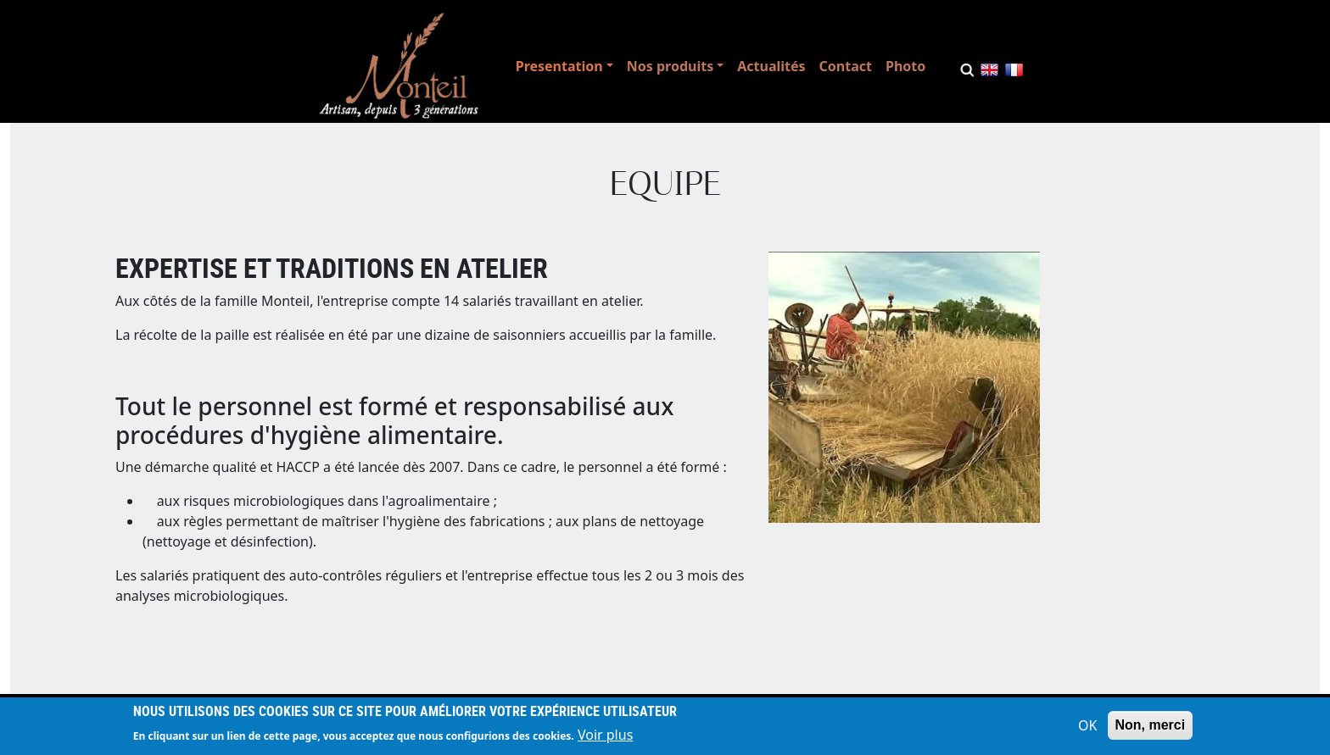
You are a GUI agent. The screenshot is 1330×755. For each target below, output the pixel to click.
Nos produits (670, 66)
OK (1087, 728)
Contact (845, 66)
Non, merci (1150, 728)
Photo (905, 66)
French (1014, 73)
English (989, 73)
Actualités (771, 66)
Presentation (559, 66)
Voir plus (605, 738)
